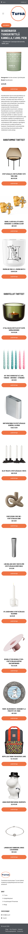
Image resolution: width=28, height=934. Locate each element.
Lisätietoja (14, 89)
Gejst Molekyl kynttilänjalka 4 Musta (14, 471)
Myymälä (6, 25)
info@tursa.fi (23, 2)
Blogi (5, 904)
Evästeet (20, 929)
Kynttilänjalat (21, 77)
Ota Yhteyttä (13, 929)
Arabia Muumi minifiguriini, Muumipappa (14, 802)
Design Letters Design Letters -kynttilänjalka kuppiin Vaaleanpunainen (14, 661)
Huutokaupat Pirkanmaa (11, 901)
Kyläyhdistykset (8, 898)
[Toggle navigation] (3, 13)
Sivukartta (20, 931)
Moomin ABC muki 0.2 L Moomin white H (14, 269)
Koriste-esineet (12, 77)
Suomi (4, 2)
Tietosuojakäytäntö (10, 931)
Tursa (5, 895)
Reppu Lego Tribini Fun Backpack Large (14, 756)
